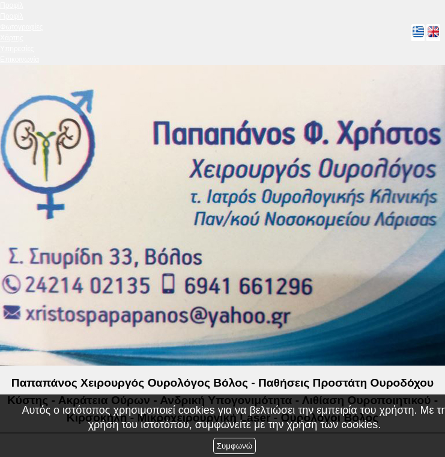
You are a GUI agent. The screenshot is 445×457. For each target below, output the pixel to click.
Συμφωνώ (234, 445)
